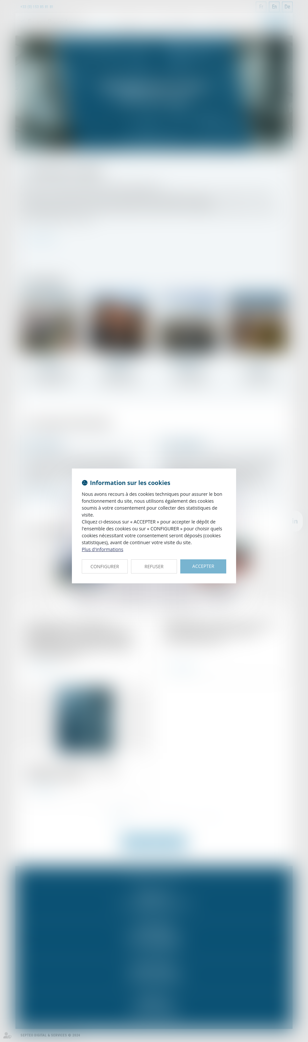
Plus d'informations (102, 549)
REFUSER (154, 566)
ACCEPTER (203, 566)
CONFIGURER (105, 566)
